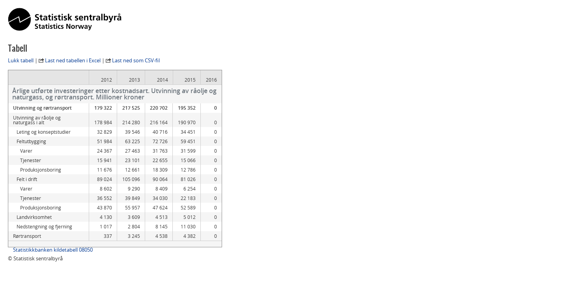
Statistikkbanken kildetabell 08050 (53, 249)
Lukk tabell (21, 60)
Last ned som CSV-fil (136, 60)
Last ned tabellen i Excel (73, 60)
